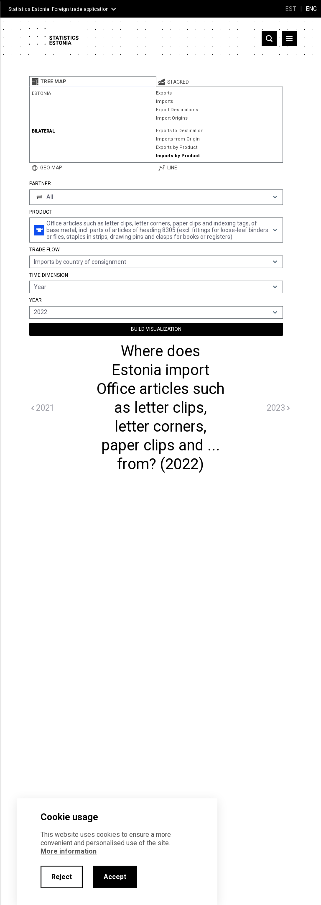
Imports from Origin (178, 139)
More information (69, 851)
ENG (311, 8)
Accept (115, 877)
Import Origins (172, 118)
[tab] (92, 81)
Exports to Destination (180, 130)
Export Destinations (177, 109)
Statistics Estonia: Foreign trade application (58, 9)
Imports (164, 101)
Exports (164, 93)
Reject (61, 877)
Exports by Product (176, 147)
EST (290, 8)
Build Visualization (156, 329)
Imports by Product (178, 156)
